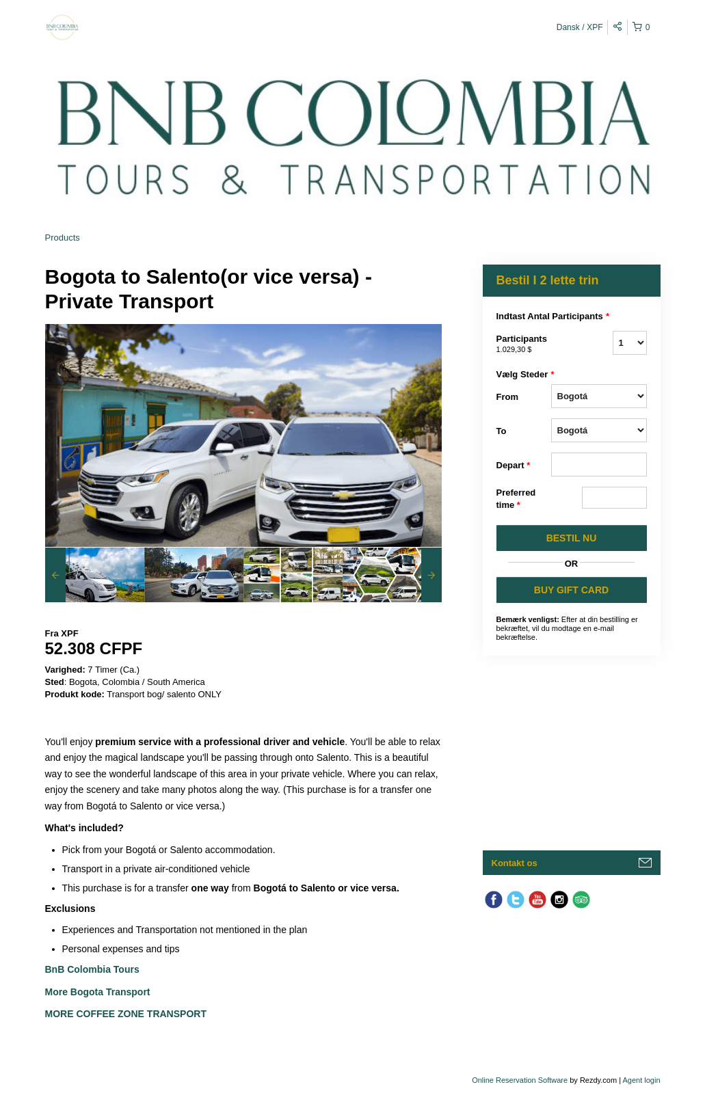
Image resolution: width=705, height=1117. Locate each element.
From (507, 397)
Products (62, 237)
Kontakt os (514, 863)
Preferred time (516, 499)
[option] (94, 575)
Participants (523, 344)
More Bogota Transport (97, 991)
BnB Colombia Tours (93, 969)
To (501, 431)
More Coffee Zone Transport (127, 1013)
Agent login (641, 1080)
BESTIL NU (571, 538)
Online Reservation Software (520, 1080)
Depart (513, 465)
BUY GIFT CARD (571, 589)
